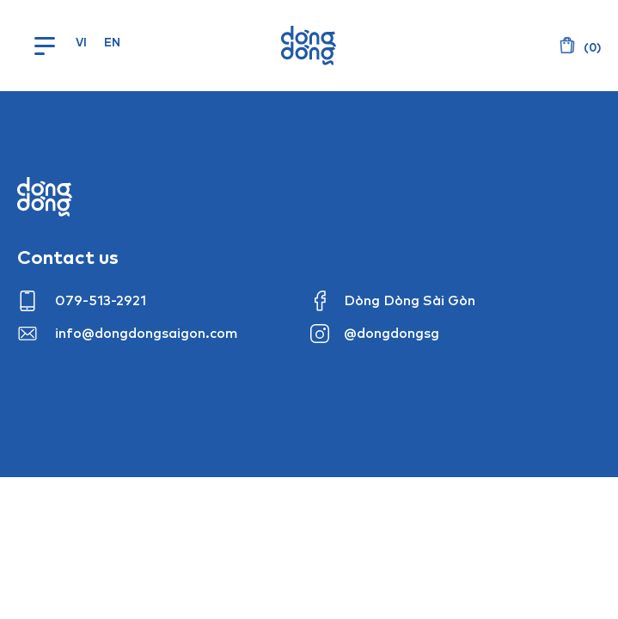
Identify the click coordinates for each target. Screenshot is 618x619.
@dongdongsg (391, 332)
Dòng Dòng (308, 45)
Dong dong (44, 197)
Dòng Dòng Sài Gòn (409, 300)
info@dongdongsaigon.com (146, 332)
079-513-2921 (100, 300)
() (591, 47)
